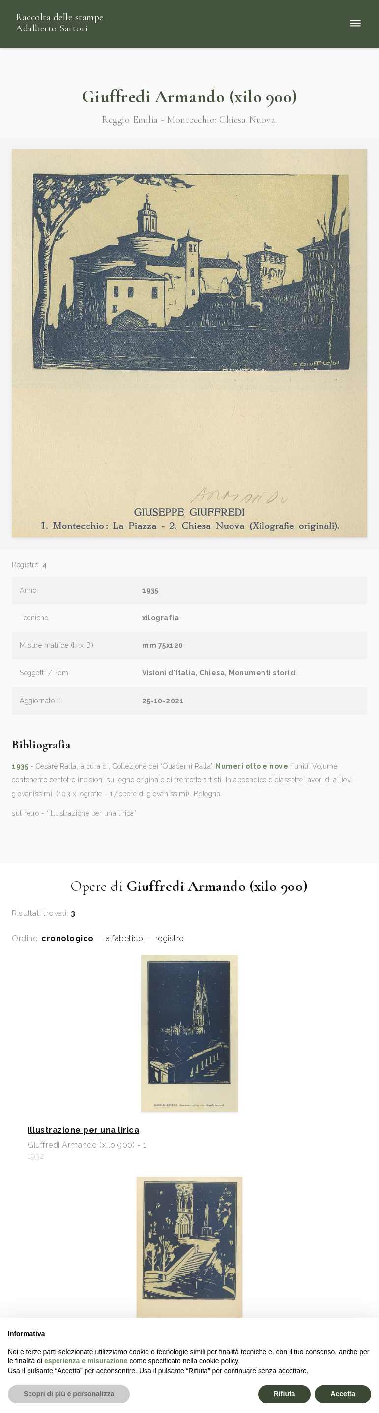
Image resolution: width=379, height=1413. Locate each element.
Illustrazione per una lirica (83, 1130)
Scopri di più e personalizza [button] (69, 1394)
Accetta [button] (342, 1394)
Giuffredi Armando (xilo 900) (190, 96)
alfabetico (124, 938)
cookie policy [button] (218, 1361)
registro (169, 938)
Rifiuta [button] (284, 1394)
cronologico (67, 938)
